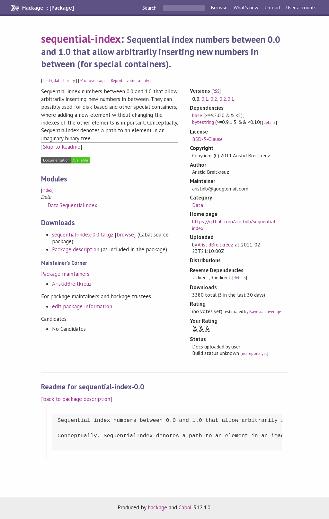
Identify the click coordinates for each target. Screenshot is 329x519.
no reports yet (254, 353)
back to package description (76, 399)
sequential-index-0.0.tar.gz (82, 234)
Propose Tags (92, 80)
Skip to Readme (61, 146)
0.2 (213, 99)
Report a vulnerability (130, 80)
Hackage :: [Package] (48, 8)
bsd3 (47, 80)
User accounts (301, 8)
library (69, 80)
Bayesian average (265, 311)
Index (47, 190)
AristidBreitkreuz (72, 283)
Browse (219, 8)
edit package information (82, 306)
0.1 (204, 99)
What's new (246, 8)
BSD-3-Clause (207, 139)
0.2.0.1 (226, 99)
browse (125, 234)
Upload (272, 8)
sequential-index (81, 39)
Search (150, 8)
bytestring (203, 122)
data (58, 80)
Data (197, 205)
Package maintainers (65, 273)
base (197, 115)
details (269, 122)
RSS (216, 91)
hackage (157, 507)
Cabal (185, 507)
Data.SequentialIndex (72, 205)
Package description (75, 249)
